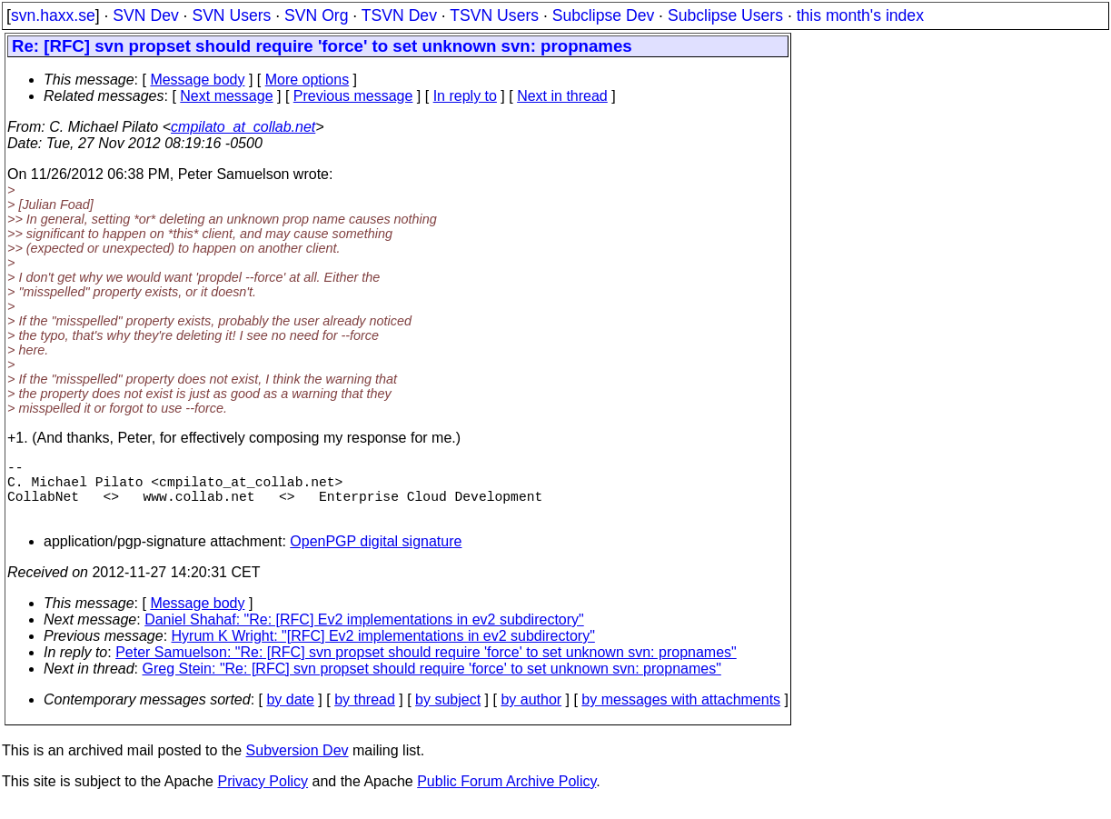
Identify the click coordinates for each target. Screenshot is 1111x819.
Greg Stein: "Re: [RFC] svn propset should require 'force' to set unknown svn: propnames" (432, 683)
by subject (448, 714)
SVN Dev (145, 15)
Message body (197, 79)
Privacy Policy (262, 796)
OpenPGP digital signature (375, 556)
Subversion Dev (297, 765)
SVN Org (316, 15)
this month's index (860, 15)
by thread (364, 714)
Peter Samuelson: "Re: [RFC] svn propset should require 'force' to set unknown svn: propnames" (426, 666)
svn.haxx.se (53, 15)
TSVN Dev (399, 15)
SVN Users (231, 15)
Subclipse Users (725, 15)
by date (289, 714)
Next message (226, 96)
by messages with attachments (680, 714)
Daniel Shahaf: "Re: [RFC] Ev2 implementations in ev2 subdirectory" (364, 634)
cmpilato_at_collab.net (243, 127)
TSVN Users (494, 15)
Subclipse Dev (603, 15)
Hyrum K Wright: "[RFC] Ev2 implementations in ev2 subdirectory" (383, 650)
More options (307, 79)
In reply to (465, 96)
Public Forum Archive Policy (506, 796)
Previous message (353, 96)
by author (531, 714)
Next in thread (562, 96)
